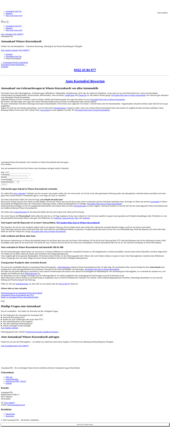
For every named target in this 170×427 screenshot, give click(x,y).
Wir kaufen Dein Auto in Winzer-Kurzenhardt (128, 95)
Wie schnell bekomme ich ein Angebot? (18, 322)
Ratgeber (9, 13)
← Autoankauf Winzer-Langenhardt (14, 63)
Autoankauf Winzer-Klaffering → (13, 65)
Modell (3, 177)
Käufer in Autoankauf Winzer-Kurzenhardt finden (19, 297)
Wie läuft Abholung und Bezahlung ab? (18, 324)
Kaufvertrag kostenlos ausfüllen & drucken (42, 332)
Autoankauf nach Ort (13, 11)
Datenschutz (10, 414)
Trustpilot (4, 67)
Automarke (5, 175)
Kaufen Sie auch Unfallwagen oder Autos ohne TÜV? (23, 319)
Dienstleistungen (12, 379)
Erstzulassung (6, 179)
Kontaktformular (22, 284)
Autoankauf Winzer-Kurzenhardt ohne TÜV (17, 295)
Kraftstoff (4, 182)
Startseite (9, 54)
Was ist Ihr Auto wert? (14, 16)
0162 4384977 (18, 34)
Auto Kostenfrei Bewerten (85, 81)
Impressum (10, 416)
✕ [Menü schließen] (7, 22)
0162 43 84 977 (85, 70)
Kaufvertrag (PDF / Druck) (16, 381)
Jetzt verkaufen (6, 34)
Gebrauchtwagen (59, 108)
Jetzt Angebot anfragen (9, 50)
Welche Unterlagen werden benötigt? (17, 326)
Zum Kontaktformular (9, 346)
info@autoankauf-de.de (16, 405)
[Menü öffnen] (2, 20)
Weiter (4, 184)
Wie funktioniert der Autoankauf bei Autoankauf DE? (23, 315)
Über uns (9, 377)
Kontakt (9, 383)
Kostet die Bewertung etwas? (14, 317)
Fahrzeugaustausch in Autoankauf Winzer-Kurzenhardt (21, 293)
